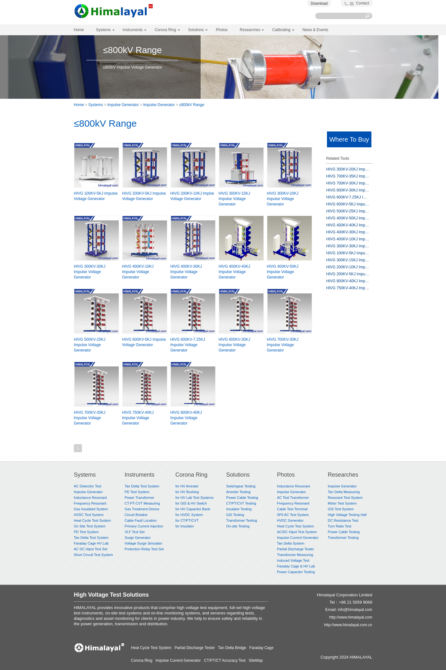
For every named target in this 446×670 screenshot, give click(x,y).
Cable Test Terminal (292, 509)
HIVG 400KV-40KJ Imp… (347, 225)
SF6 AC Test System (293, 515)
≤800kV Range (191, 105)
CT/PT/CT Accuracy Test (225, 660)
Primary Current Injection (144, 526)
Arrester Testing (238, 492)
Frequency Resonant (90, 503)
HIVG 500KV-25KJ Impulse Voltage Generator (89, 344)
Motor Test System (342, 503)
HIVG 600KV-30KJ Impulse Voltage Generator (234, 344)
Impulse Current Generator (298, 537)
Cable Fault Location (141, 520)
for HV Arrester (187, 486)
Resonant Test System (345, 497)
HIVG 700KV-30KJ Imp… (347, 183)
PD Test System (86, 532)
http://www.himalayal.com (350, 617)
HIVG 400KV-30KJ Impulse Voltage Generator (186, 271)
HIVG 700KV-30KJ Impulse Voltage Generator (282, 344)
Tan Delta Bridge (232, 648)
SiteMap (256, 660)
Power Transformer (140, 497)
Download (319, 3)
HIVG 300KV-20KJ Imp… (347, 169)
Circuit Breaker (136, 515)
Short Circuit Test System (93, 555)
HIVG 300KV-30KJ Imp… (347, 246)
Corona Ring (192, 475)
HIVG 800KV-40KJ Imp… (347, 281)
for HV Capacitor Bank (193, 509)
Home (79, 30)
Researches (343, 475)
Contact (362, 3)
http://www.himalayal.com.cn (348, 625)
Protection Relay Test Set (144, 549)
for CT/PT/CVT (187, 520)
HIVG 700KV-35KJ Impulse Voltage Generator (89, 417)
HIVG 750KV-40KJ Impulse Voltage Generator (138, 417)
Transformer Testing (241, 520)
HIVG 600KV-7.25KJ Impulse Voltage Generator (187, 344)
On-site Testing (238, 526)
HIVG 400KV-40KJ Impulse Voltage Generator (234, 271)
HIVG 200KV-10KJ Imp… (347, 267)
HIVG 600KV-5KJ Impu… (347, 204)
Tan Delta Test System (91, 537)
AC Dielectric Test (88, 486)
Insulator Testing (239, 509)
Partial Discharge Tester (295, 549)
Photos (286, 475)
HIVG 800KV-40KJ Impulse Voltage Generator (186, 417)
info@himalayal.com (355, 609)
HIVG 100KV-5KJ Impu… (347, 253)
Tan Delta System (290, 543)
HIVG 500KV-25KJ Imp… (347, 211)
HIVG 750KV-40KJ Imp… (347, 288)
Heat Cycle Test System (92, 520)
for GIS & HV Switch (191, 503)
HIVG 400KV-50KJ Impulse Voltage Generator (282, 271)
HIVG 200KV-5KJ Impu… (347, 274)
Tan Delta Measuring (344, 492)
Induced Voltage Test (293, 560)
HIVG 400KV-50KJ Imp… (347, 218)
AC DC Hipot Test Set (91, 549)
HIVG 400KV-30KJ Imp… (347, 232)
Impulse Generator (123, 105)
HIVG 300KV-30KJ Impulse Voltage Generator (89, 271)
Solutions (238, 475)
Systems (95, 105)
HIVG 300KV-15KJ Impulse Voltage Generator (234, 198)
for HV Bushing (187, 492)
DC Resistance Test (343, 520)
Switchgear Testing (241, 486)
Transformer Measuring (295, 555)
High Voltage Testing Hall (347, 515)
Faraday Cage (262, 648)
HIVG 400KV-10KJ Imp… (347, 239)
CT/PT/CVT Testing (241, 503)
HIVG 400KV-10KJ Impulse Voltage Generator (138, 271)
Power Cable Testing (242, 497)
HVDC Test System (89, 515)
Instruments (140, 475)
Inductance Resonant (90, 497)
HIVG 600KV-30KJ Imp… (347, 190)
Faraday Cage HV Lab (91, 543)
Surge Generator (138, 537)
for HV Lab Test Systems (195, 497)
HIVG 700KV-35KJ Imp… (347, 176)
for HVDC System (189, 515)
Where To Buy (349, 139)
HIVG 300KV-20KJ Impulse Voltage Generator (282, 198)
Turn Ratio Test (339, 526)
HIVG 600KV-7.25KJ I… (346, 197)
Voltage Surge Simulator (144, 543)
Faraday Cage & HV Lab (296, 566)
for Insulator (185, 526)
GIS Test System (341, 509)
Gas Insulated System (91, 509)
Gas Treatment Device (142, 509)
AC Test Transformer (293, 497)
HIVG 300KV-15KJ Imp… (347, 260)
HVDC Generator (290, 520)
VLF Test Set (135, 532)
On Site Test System (89, 526)
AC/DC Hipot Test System (297, 532)
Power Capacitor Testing (296, 572)
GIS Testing (235, 515)
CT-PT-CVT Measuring (142, 503)
